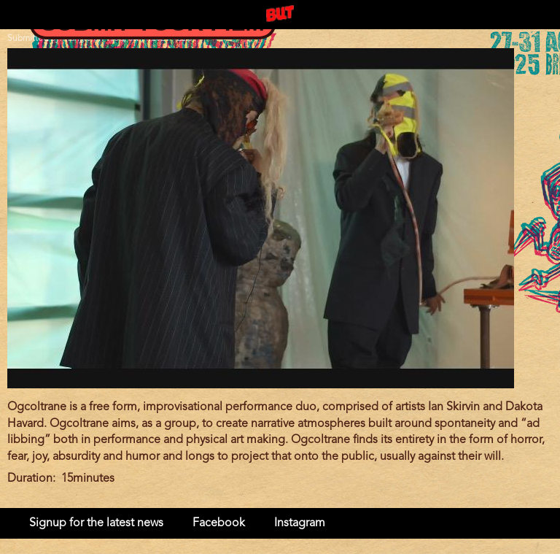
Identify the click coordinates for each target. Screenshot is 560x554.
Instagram (299, 523)
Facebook (218, 523)
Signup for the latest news (96, 523)
